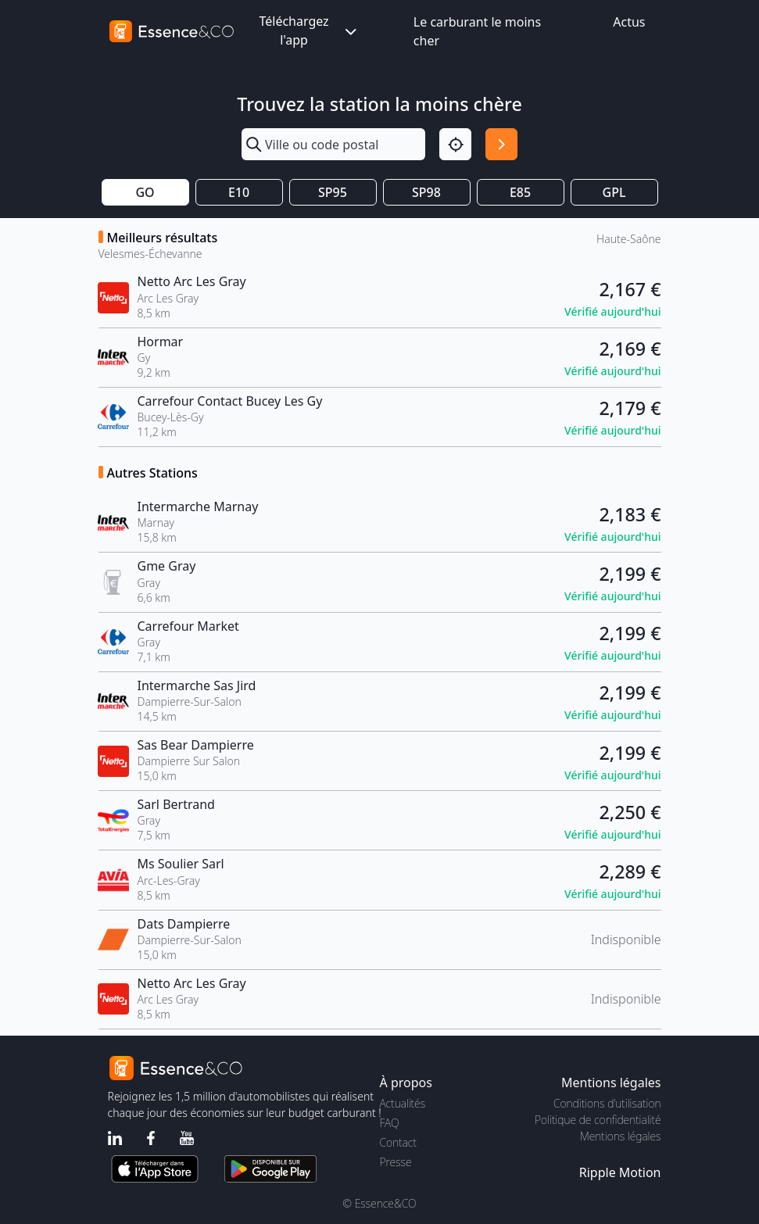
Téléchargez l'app (309, 30)
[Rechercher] (501, 144)
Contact (398, 1142)
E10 (238, 192)
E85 (520, 192)
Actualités (403, 1103)
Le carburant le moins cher (477, 31)
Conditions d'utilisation (607, 1103)
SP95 (332, 192)
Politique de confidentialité (598, 1119)
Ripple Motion (620, 1172)
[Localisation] (455, 144)
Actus (629, 21)
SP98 (426, 192)
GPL (614, 192)
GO (144, 192)
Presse (396, 1161)
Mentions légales (620, 1136)
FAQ (389, 1122)
